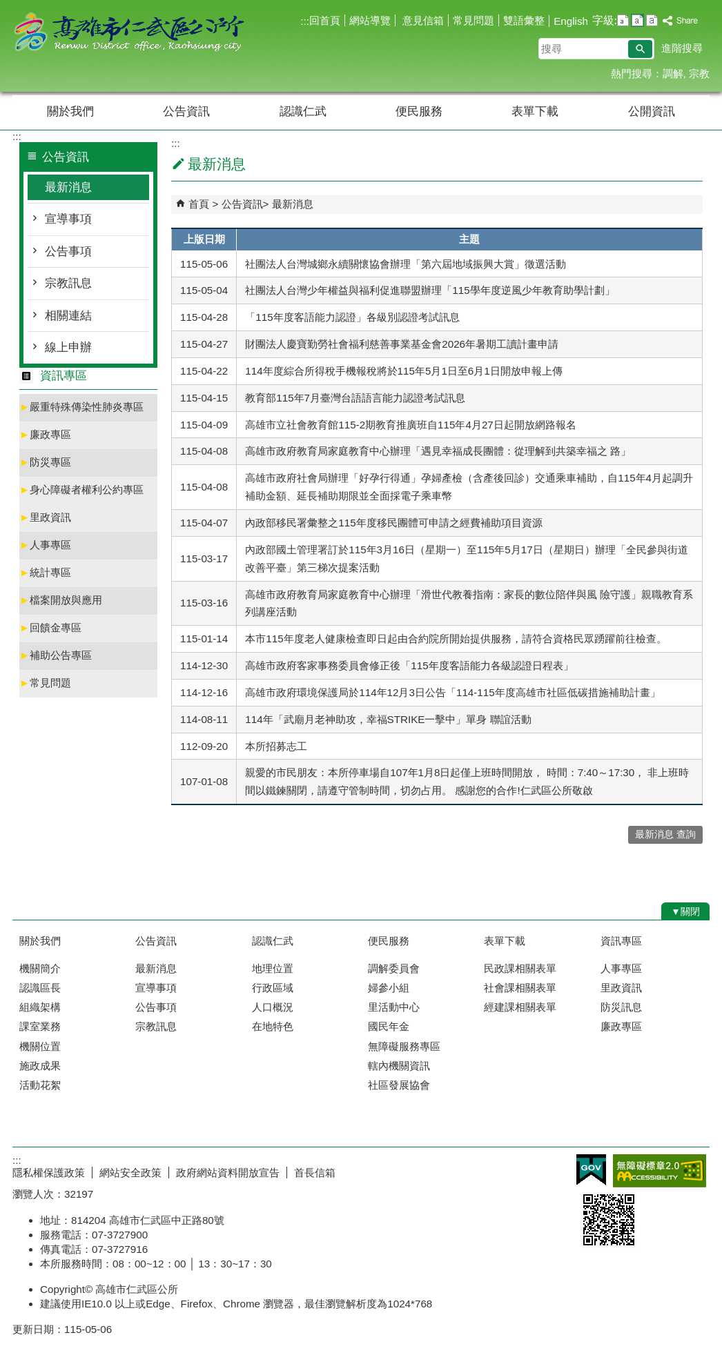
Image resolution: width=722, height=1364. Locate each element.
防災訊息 (621, 1007)
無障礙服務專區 (404, 1046)
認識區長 (40, 988)
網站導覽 (370, 20)
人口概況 (272, 1007)
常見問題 (473, 20)
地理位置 (272, 968)
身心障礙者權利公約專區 (81, 489)
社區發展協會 (399, 1085)
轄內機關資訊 (399, 1065)
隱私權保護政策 (48, 1172)
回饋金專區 (50, 627)
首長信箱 (314, 1172)
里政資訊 (45, 517)
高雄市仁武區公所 (129, 33)
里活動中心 (394, 1007)
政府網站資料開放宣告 (228, 1172)
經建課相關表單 (520, 1007)
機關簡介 (40, 968)
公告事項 (68, 251)
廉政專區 (45, 434)
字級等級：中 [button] (637, 20)
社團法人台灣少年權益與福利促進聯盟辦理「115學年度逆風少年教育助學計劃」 (429, 290)
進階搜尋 (682, 48)
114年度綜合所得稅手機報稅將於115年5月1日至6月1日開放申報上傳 (403, 371)
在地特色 (272, 1026)
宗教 (699, 73)
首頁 (198, 204)
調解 (673, 73)
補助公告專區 (55, 655)
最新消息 (68, 187)
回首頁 (324, 20)
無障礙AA (659, 1170)
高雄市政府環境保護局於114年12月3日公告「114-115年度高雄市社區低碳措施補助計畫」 (452, 692)
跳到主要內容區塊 (7, 7)
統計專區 (45, 572)
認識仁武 (303, 111)
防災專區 (45, 462)
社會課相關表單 (520, 988)
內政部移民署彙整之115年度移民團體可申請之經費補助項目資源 (393, 522)
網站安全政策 (130, 1172)
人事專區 (45, 545)
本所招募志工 (276, 746)
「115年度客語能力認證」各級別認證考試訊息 (352, 317)
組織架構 (40, 1007)
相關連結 (68, 315)
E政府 (591, 1169)
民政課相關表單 (520, 968)
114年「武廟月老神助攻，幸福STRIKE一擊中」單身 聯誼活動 (388, 719)
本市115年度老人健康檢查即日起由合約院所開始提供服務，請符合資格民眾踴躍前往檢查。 (455, 638)
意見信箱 (422, 20)
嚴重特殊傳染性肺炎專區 (81, 407)
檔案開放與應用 (60, 600)
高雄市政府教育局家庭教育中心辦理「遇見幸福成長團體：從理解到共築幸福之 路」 (438, 451)
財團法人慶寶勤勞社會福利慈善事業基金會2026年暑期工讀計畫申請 (401, 344)
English (571, 21)
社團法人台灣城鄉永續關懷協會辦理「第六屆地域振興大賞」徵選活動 (405, 264)
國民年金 (388, 1026)
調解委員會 (394, 968)
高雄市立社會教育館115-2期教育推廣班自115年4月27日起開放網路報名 (410, 425)
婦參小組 (388, 988)
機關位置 (40, 1046)
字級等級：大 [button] (652, 20)
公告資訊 (186, 111)
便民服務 (419, 111)
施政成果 (40, 1065)
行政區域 (272, 988)
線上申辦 (68, 347)
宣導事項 (68, 219)
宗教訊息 (68, 283)
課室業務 (40, 1026)
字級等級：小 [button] (623, 20)
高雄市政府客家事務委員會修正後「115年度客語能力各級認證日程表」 (409, 665)
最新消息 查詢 (665, 834)
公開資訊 (651, 111)
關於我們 (70, 111)
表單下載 (534, 111)
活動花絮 (40, 1085)
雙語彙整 (524, 20)
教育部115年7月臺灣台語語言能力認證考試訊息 (355, 398)
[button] (640, 49)
